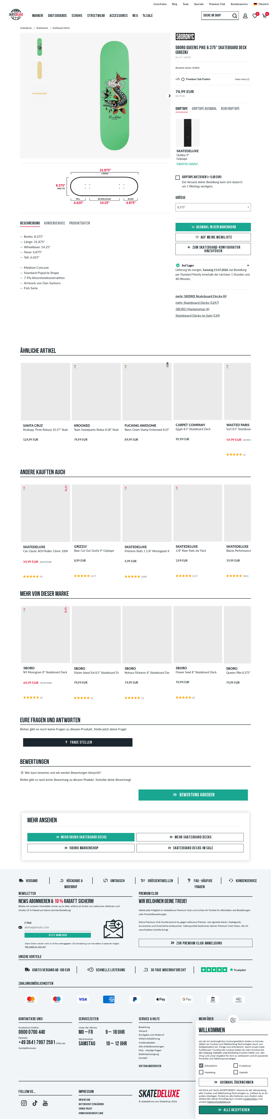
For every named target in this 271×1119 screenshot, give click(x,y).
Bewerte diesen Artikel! (188, 67)
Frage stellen (78, 743)
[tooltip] (248, 79)
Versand (28, 881)
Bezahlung (144, 1027)
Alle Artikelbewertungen (151, 1046)
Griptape (182, 109)
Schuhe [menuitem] (77, 16)
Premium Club (217, 4)
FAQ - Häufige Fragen (150, 1050)
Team (186, 4)
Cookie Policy (85, 1108)
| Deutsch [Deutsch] (261, 4)
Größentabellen (157, 881)
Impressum (86, 1092)
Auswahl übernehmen (233, 1083)
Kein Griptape (230, 109)
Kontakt (143, 1057)
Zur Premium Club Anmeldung (195, 943)
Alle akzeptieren (233, 1110)
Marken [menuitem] (37, 16)
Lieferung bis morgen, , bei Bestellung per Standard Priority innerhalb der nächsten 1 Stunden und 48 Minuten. (213, 272)
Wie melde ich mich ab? (35, 946)
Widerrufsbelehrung (149, 1038)
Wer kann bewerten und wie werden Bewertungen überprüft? (60, 773)
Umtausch (114, 881)
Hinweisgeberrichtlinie (91, 1113)
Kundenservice (239, 4)
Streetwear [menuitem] (96, 16)
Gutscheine (160, 4)
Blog (174, 4)
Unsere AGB (84, 1099)
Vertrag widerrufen (150, 1066)
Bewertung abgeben (193, 795)
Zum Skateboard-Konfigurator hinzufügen (213, 249)
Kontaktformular (27, 1048)
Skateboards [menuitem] (57, 16)
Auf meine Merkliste (213, 238)
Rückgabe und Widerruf (151, 1034)
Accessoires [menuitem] (119, 16)
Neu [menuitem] (135, 16)
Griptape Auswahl (204, 109)
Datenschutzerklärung (91, 1104)
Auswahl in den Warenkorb (213, 227)
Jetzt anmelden (58, 935)
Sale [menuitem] (148, 16)
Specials (199, 4)
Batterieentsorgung (149, 1054)
